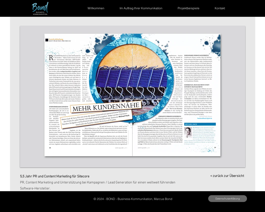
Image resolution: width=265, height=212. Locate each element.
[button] (132, 96)
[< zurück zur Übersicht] (227, 176)
